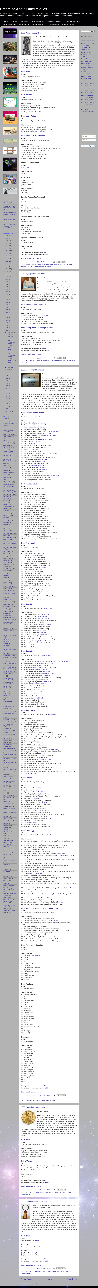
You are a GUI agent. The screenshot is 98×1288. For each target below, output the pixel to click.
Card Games (7, 513)
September (10, 367)
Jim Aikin (43, 567)
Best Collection (27, 778)
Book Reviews (30, 264)
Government (7, 611)
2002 (7, 289)
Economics (6, 570)
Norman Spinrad (41, 467)
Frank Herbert (43, 459)
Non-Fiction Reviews (9, 758)
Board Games (7, 484)
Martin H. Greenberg (35, 873)
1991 (7, 317)
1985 (45, 252)
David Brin (38, 417)
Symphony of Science (9, 857)
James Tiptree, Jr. (50, 435)
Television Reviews (68, 24)
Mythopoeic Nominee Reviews (59, 360)
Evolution (6, 580)
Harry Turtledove (44, 675)
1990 (7, 320)
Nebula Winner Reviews (7, 745)
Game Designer (8, 606)
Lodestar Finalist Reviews (8, 690)
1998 (7, 299)
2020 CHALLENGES (87, 83)
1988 (7, 325)
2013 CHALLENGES (87, 100)
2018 (7, 248)
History (5, 626)
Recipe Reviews (8, 795)
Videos (5, 881)
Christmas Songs (8, 533)
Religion (5, 801)
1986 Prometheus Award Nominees (35, 1107)
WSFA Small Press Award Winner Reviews (9, 906)
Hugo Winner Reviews (10, 649)
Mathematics (7, 701)
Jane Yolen (48, 818)
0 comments (47, 262)
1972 (7, 406)
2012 (7, 263)
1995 (7, 307)
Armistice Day (7, 447)
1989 (7, 322)
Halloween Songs (8, 619)
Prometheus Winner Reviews (62, 1192)
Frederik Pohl (46, 682)
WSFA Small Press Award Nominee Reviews (9, 901)
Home (6, 21)
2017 (7, 251)
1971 (7, 409)
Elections (6, 575)
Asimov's (26, 957)
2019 (7, 245)
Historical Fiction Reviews (8, 622)
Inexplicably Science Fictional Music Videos (10, 656)
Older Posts (72, 1279)
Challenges (6, 520)
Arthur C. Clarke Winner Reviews (8, 460)
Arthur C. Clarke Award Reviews (8, 456)
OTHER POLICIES (86, 78)
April (8, 369)
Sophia (5, 835)
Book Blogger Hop (8, 486)
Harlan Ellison (46, 655)
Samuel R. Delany (45, 812)
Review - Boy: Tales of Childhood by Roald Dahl (9, 207)
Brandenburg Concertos (7, 497)
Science (5, 823)
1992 (7, 315)
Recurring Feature (8, 797)
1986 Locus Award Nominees (32, 370)
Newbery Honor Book (9, 751)
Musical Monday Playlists (8, 725)
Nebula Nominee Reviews (8, 741)
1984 (7, 375)
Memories (6, 708)
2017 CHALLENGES (87, 90)
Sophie (5, 838)
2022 (7, 238)
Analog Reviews (8, 443)
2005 (7, 281)
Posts (85, 136)
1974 (7, 401)
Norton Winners (8, 765)
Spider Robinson (45, 794)
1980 (7, 386)
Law (4, 676)
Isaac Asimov (42, 427)
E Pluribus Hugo (8, 568)
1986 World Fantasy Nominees (33, 33)
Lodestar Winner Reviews (8, 694)
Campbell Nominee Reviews (43, 1271)
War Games (6, 883)
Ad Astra (5, 428)
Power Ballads (7, 776)
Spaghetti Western (8, 840)
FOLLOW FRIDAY (86, 61)
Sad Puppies (7, 818)
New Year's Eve (8, 748)
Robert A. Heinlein (54, 431)
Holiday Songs (7, 628)
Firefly (5, 597)
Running (5, 816)
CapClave (6, 510)
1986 (7, 330)
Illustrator (6, 653)
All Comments (87, 140)
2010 (7, 269)
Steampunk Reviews (9, 849)
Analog (26, 959)
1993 (7, 312)
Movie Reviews (24, 24)
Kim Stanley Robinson (50, 453)
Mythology (6, 728)
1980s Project (7, 421)
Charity (5, 524)
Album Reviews (8, 434)
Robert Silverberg (41, 469)
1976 (7, 396)
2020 (7, 243)
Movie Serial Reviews (9, 713)
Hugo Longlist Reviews (7, 642)
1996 (7, 304)
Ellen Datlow (60, 902)
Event (5, 577)
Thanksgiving (7, 864)
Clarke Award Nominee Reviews (8, 536)
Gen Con (6, 609)
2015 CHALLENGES (87, 95)
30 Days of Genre (8, 423)
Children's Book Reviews (8, 527)
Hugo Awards (7, 633)
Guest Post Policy (8, 617)
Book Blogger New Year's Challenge (8, 491)
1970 (7, 411)
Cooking (5, 553)
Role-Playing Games (9, 812)
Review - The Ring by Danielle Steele (9, 201)
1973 (7, 403)
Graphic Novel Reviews (7, 614)
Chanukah (6, 522)
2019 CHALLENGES (87, 85)
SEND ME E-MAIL (86, 36)
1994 (7, 310)
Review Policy (7, 806)
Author (5, 465)
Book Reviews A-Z (38, 21)
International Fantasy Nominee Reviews (9, 664)
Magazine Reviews (9, 24)
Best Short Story (28, 710)
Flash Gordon (7, 599)
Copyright (6, 556)
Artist (4, 463)
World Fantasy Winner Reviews (42, 266)
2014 (7, 258)
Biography (6, 477)
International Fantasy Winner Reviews (9, 668)
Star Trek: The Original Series (7, 843)
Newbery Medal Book (9, 754)
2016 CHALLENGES (87, 93)
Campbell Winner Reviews (60, 1271)
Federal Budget (7, 591)
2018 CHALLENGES (87, 88)
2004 (7, 284)
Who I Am (14, 21)
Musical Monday (53, 24)
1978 (7, 391)
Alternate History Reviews (8, 439)
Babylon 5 (6, 468)
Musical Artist (7, 719)
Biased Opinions (8, 472)
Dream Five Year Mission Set (8, 561)
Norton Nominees (8, 762)
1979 (7, 388)
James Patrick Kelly (37, 698)
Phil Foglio (27, 1082)
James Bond (7, 673)
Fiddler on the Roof (9, 593)
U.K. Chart (6, 871)
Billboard (6, 475)
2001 (7, 292)
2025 (7, 235)
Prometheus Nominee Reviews (44, 1192)
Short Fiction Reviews (56, 264)
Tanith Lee (37, 798)
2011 (7, 266)
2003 (7, 286)
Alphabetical (7, 436)
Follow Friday (7, 602)
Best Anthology (27, 831)
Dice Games (7, 558)
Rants (5, 793)
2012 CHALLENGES (87, 102)
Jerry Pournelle (46, 425)
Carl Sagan (34, 449)
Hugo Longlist (7, 639)
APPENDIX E (85, 50)
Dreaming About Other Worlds (23, 9)
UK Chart (6, 876)
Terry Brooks (48, 522)
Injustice (5, 661)
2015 (7, 256)
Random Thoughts (8, 789)
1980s (5, 418)
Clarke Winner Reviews (7, 540)
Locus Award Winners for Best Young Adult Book (9, 214)
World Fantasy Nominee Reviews (8, 888)
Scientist (5, 829)
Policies (5, 774)
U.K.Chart (6, 874)
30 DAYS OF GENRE (87, 41)
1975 (7, 398)
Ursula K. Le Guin (43, 315)
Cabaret (5, 500)
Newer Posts (26, 1279)
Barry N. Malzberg (53, 475)
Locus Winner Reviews (7, 686)
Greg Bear (37, 441)
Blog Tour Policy (8, 482)
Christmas (6, 531)
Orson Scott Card (40, 423)
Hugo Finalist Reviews (10, 635)
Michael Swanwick (38, 555)
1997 (7, 302)
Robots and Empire (30, 427)
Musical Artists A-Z (38, 24)
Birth (4, 479)
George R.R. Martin (42, 618)
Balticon (5, 470)
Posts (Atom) (33, 1283)
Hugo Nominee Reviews (7, 646)
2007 (7, 276)
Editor (5, 573)
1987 (47, 254)
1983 (7, 378)
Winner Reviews (8, 885)
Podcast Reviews (8, 772)
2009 (7, 271)
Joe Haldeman (42, 802)
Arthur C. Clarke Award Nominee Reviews (8, 451)
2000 (7, 294)
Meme (5, 704)
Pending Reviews (8, 769)
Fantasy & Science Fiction (32, 955)
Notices (5, 767)
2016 (7, 253)
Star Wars (6, 846)
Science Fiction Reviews (34, 1100)
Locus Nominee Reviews (57, 1098)
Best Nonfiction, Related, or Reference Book (39, 908)
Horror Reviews (8, 630)
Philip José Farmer (38, 465)
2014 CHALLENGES (87, 97)
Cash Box (6, 515)
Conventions (7, 551)
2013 (7, 261)
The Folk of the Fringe (60, 661)
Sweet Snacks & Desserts (8, 853)
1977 (7, 393)
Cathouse (6, 517)
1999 (7, 297)
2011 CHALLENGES (87, 104)
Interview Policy (8, 671)
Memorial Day (7, 706)
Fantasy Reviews (8, 586)
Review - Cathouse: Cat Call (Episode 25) (9, 220)
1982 (7, 380)
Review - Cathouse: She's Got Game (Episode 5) (9, 226)
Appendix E (6, 445)
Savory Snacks (7, 821)
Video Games (7, 878)
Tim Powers (47, 433)
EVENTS (84, 59)
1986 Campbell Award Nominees (34, 1201)
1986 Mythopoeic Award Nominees (34, 274)
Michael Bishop (41, 461)
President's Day (8, 779)
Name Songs (7, 738)
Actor (5, 425)
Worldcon (6, 897)
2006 (7, 279)
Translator (6, 869)
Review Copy (7, 804)
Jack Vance (48, 500)
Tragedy (5, 867)
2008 (7, 274)
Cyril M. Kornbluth (36, 1170)
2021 (7, 240)
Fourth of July (7, 604)
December (10, 332)
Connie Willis (42, 635)
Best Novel (25, 1236)
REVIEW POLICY (86, 76)
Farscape (6, 588)
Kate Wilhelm (41, 633)
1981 (7, 383)
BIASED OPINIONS (87, 52)
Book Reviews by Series (73, 21)
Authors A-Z (25, 21)
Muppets (6, 717)
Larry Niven (34, 425)
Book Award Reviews (54, 21)
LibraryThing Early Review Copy (8, 678)
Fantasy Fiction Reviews (42, 264)
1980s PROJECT (86, 47)
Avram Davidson (39, 131)
